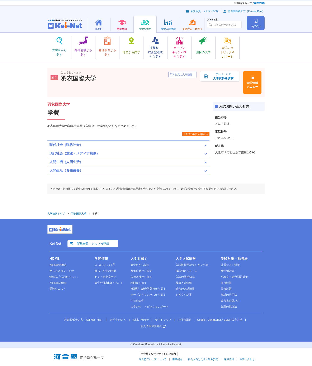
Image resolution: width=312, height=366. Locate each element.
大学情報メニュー (252, 84)
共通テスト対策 (230, 264)
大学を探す (139, 258)
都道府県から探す (141, 270)
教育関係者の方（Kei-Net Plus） (246, 11)
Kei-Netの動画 (58, 282)
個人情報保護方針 (151, 326)
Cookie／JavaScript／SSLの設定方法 (219, 319)
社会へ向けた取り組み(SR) (203, 359)
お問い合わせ (140, 319)
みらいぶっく (103, 264)
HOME (54, 258)
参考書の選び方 (230, 300)
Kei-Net (55, 243)
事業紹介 (177, 359)
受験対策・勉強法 (234, 258)
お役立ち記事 (184, 294)
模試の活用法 (229, 294)
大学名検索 (212, 20)
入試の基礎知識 (185, 276)
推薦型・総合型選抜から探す (148, 288)
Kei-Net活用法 (58, 264)
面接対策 (226, 282)
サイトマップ (163, 319)
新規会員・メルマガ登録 (204, 11)
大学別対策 (227, 270)
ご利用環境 (184, 319)
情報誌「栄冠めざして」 (64, 276)
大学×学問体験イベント (109, 282)
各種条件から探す (141, 276)
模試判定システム (186, 270)
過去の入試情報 (185, 288)
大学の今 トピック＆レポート (150, 306)
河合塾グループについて (152, 359)
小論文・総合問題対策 (234, 276)
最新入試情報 (184, 282)
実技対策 (226, 288)
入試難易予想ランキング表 (192, 264)
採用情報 (229, 359)
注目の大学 (137, 300)
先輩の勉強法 (229, 306)
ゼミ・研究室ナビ (105, 276)
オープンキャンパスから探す (148, 294)
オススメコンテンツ (61, 270)
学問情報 (101, 258)
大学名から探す (140, 264)
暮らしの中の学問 (105, 270)
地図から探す (139, 282)
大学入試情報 (186, 258)
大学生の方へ (118, 319)
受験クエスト (57, 288)
